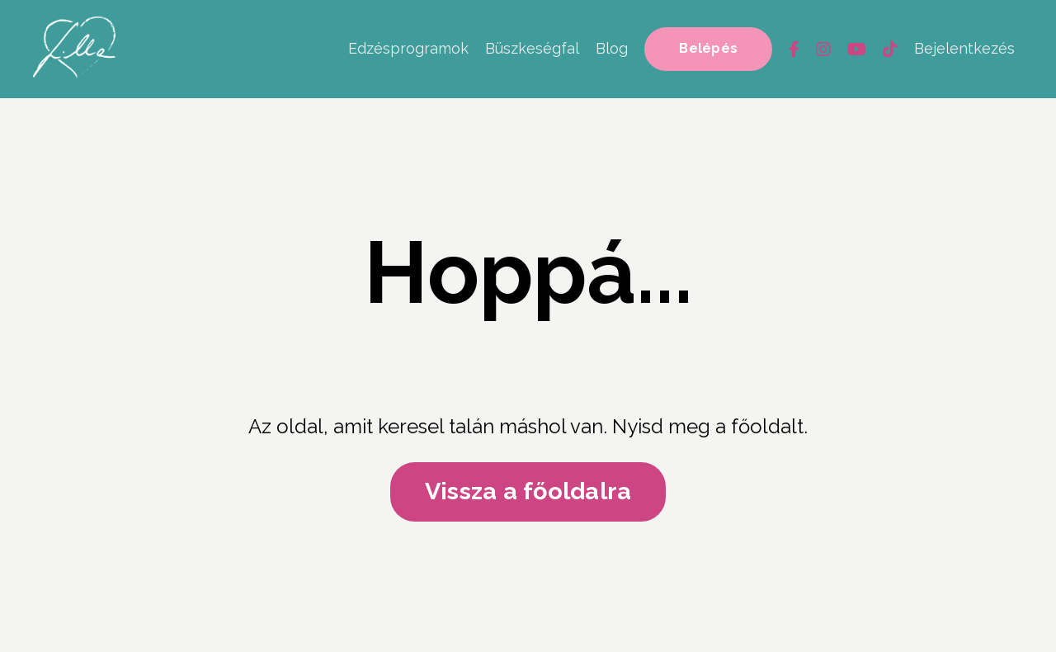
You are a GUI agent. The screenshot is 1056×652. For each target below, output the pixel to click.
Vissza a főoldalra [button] (528, 492)
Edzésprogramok (408, 48)
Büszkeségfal (532, 48)
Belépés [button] (708, 48)
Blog (612, 48)
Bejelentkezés (964, 48)
